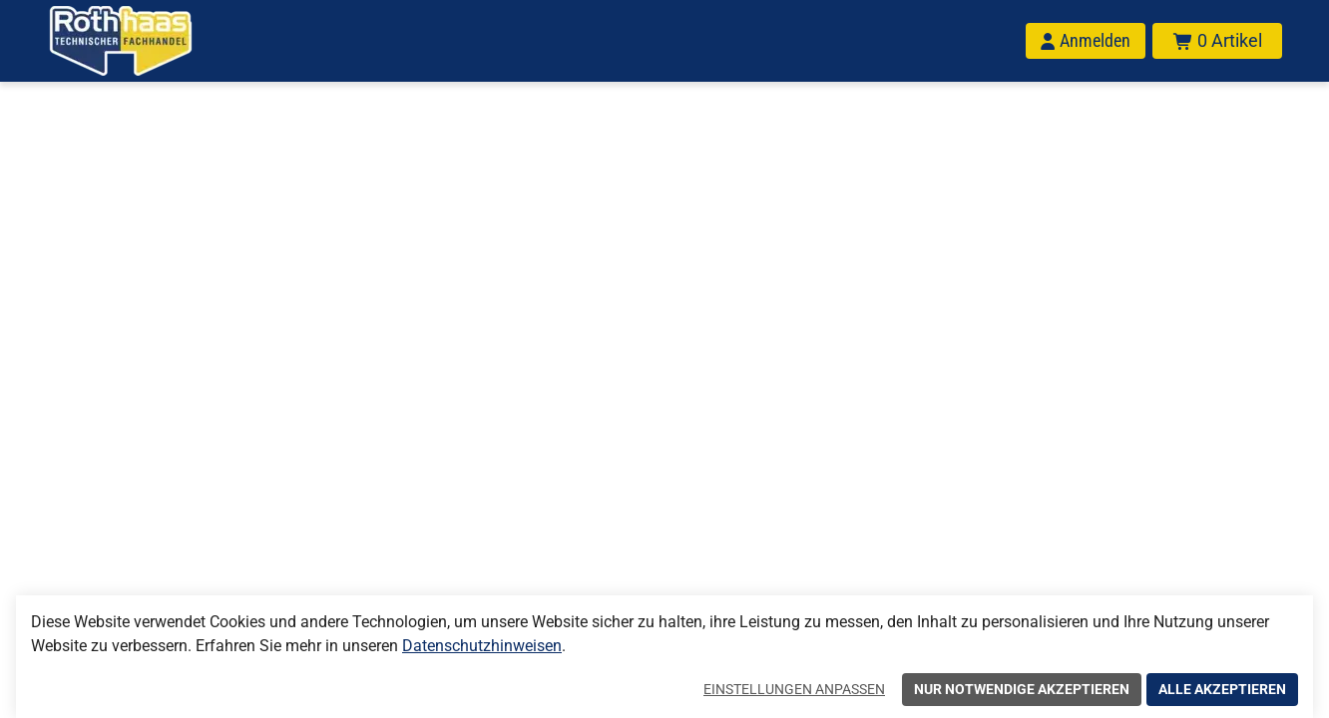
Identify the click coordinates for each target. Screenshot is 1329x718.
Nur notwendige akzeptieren (1021, 689)
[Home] (146, 41)
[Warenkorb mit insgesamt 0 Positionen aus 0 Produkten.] (1217, 41)
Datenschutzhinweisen (482, 645)
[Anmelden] (1085, 41)
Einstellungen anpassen (794, 689)
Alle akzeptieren (1222, 689)
